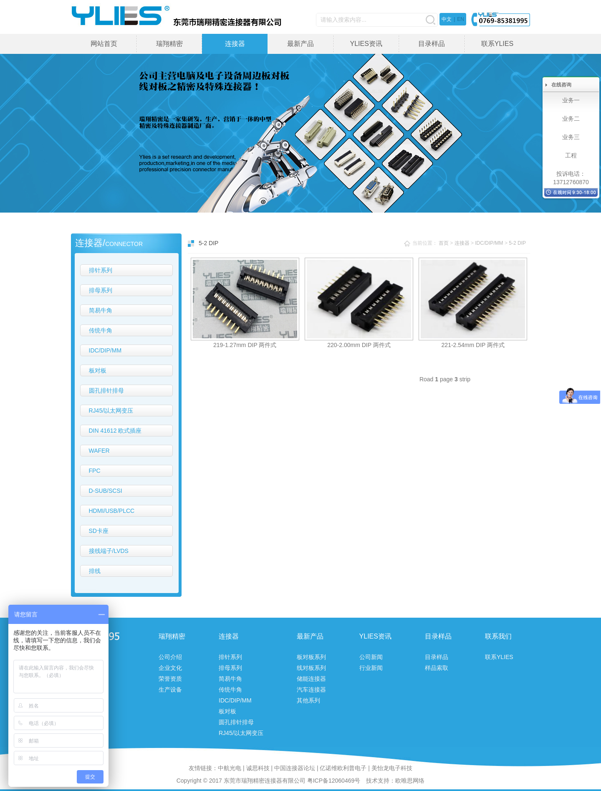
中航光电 (229, 768)
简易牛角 (100, 310)
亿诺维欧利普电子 (343, 768)
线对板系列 (311, 667)
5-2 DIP (517, 243)
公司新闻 (371, 657)
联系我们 (498, 636)
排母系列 (100, 290)
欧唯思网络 (409, 780)
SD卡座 (99, 530)
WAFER (99, 450)
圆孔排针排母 (106, 390)
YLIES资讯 (366, 43)
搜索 (430, 20)
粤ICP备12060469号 (334, 780)
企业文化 (170, 667)
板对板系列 (311, 657)
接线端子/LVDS (109, 551)
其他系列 (308, 700)
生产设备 (170, 689)
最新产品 (300, 43)
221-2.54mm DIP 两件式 (473, 345)
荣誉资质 (170, 678)
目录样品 (431, 43)
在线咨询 (561, 85)
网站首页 (104, 43)
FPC (95, 470)
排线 (95, 571)
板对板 (97, 370)
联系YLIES (497, 43)
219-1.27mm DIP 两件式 (244, 345)
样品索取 (436, 667)
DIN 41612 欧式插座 (115, 430)
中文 (447, 19)
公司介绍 (170, 657)
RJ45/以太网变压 (111, 410)
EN (460, 19)
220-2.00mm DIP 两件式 (358, 345)
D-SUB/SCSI (105, 490)
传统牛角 (100, 330)
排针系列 (100, 270)
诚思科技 (258, 768)
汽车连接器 (311, 689)
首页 (444, 243)
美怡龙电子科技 (391, 768)
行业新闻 (371, 667)
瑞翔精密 (169, 43)
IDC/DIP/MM (105, 350)
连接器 (235, 43)
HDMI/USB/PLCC (112, 510)
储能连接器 (311, 678)
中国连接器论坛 (294, 768)
